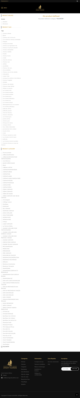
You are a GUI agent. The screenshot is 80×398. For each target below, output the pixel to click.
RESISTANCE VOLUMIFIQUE (9, 259)
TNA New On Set (7, 335)
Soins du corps (24, 376)
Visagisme (23, 366)
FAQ (49, 364)
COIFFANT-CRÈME (7, 171)
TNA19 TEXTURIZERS (8, 337)
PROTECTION (6, 248)
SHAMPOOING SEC (7, 278)
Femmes (23, 361)
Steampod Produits (7, 324)
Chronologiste (6, 199)
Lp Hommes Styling (7, 226)
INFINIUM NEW (7, 217)
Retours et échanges (40, 366)
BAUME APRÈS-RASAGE (9, 163)
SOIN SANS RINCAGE (8, 292)
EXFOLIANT (6, 206)
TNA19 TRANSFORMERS (9, 342)
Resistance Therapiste (8, 266)
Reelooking (24, 369)
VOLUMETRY (6, 346)
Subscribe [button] (74, 368)
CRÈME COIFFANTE (7, 191)
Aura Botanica (6, 161)
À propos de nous (39, 361)
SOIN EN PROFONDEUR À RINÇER (11, 290)
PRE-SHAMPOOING (8, 246)
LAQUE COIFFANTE (7, 224)
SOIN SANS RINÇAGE (8, 295)
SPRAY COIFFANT (7, 305)
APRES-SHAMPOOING (8, 154)
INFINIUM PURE (7, 219)
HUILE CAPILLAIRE (7, 213)
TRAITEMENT (6, 344)
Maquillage (24, 381)
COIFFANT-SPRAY (7, 187)
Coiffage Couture (7, 202)
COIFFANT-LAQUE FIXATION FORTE (11, 178)
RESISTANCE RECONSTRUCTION (11, 257)
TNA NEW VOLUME (8, 331)
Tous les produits (7, 152)
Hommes (23, 364)
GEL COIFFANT (6, 208)
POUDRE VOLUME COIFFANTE (10, 244)
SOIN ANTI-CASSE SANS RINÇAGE (11, 280)
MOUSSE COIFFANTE (8, 240)
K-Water (5, 221)
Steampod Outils (7, 322)
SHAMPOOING (6, 268)
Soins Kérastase (25, 371)
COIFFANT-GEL (6, 174)
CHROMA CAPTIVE (7, 167)
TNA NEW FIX (6, 329)
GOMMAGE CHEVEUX (8, 210)
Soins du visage (25, 374)
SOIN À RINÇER (7, 297)
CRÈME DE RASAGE (8, 193)
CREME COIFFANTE (7, 189)
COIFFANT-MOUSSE (8, 180)
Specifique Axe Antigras (9, 318)
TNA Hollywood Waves (8, 327)
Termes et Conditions (40, 364)
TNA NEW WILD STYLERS (9, 333)
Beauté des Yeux (25, 379)
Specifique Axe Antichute (9, 316)
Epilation (23, 384)
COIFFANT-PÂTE (7, 185)
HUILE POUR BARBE (8, 215)
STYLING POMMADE (8, 313)
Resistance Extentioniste (9, 264)
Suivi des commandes (53, 361)
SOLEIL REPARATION (8, 303)
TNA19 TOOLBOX (7, 340)
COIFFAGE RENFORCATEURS (10, 169)
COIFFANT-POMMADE (8, 182)
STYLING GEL (6, 311)
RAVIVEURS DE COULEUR (9, 255)
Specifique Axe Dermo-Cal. (9, 320)
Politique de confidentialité (38, 374)
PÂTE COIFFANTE (7, 253)
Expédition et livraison (38, 370)
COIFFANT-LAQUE (7, 176)
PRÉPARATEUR (6, 251)
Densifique (5, 204)
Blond (4, 165)
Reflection (5, 261)
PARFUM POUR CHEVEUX (9, 242)
